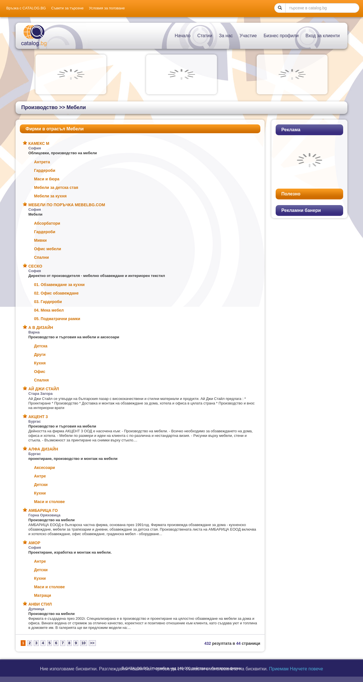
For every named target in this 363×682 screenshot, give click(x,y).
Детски (41, 484)
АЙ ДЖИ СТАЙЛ (43, 389)
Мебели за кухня (50, 196)
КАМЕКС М (38, 143)
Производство (39, 107)
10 (83, 643)
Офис (39, 371)
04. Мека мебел (49, 310)
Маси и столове (49, 501)
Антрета (42, 162)
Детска (40, 346)
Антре (40, 476)
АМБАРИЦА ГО (43, 510)
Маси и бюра (46, 179)
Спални (41, 257)
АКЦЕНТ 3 (38, 417)
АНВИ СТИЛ (40, 604)
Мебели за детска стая (56, 187)
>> (92, 643)
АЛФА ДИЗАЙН (43, 449)
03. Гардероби (48, 301)
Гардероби (44, 170)
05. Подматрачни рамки (57, 318)
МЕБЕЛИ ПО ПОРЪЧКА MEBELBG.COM (66, 205)
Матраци (42, 595)
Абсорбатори (47, 223)
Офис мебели (47, 249)
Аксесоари (44, 467)
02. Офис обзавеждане (56, 293)
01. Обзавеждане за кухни (59, 284)
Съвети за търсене (67, 8)
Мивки (40, 240)
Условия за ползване (107, 8)
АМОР (34, 543)
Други (40, 354)
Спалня (41, 380)
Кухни (40, 493)
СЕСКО (35, 266)
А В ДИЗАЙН (40, 327)
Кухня (40, 363)
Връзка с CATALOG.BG (26, 8)
